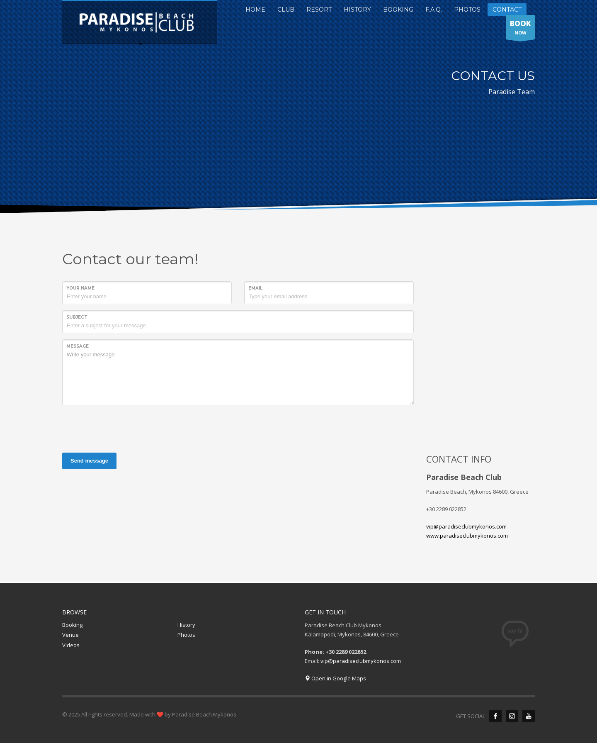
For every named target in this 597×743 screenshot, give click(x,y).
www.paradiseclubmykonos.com (467, 535)
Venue (70, 634)
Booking (72, 625)
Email (255, 288)
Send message (89, 461)
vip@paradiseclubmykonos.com (466, 526)
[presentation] (125, 428)
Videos (71, 645)
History (186, 625)
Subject (76, 317)
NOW (520, 29)
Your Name (80, 288)
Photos (186, 634)
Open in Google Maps (335, 678)
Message (77, 346)
